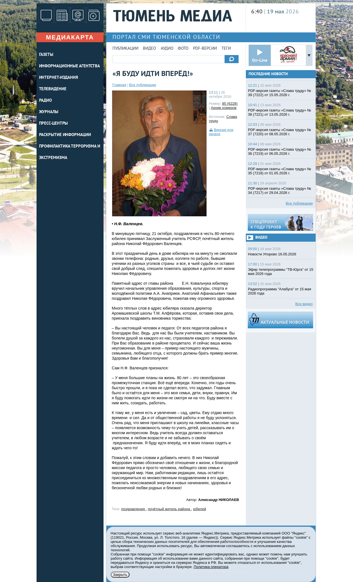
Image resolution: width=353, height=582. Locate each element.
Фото (183, 48)
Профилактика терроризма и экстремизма (69, 152)
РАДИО (45, 100)
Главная (119, 85)
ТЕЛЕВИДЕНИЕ (52, 89)
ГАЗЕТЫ (46, 55)
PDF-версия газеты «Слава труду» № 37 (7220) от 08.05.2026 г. (279, 132)
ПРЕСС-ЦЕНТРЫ (53, 123)
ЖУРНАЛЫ (48, 112)
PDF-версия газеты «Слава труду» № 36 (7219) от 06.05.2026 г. (279, 151)
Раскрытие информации (65, 135)
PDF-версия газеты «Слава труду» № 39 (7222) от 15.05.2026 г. (279, 93)
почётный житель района (169, 509)
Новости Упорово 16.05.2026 (272, 254)
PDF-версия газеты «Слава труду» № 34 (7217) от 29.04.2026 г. (279, 190)
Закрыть (120, 575)
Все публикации (142, 85)
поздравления (133, 509)
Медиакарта (70, 37)
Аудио (167, 48)
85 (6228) (230, 103)
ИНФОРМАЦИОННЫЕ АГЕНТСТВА (69, 66)
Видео (149, 48)
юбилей (199, 509)
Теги (226, 48)
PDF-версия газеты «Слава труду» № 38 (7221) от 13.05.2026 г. (279, 112)
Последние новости (268, 74)
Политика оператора (211, 567)
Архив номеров (224, 108)
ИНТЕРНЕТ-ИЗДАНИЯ (58, 77)
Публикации (125, 48)
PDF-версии (205, 48)
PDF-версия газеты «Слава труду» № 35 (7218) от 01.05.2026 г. (279, 171)
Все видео (304, 304)
